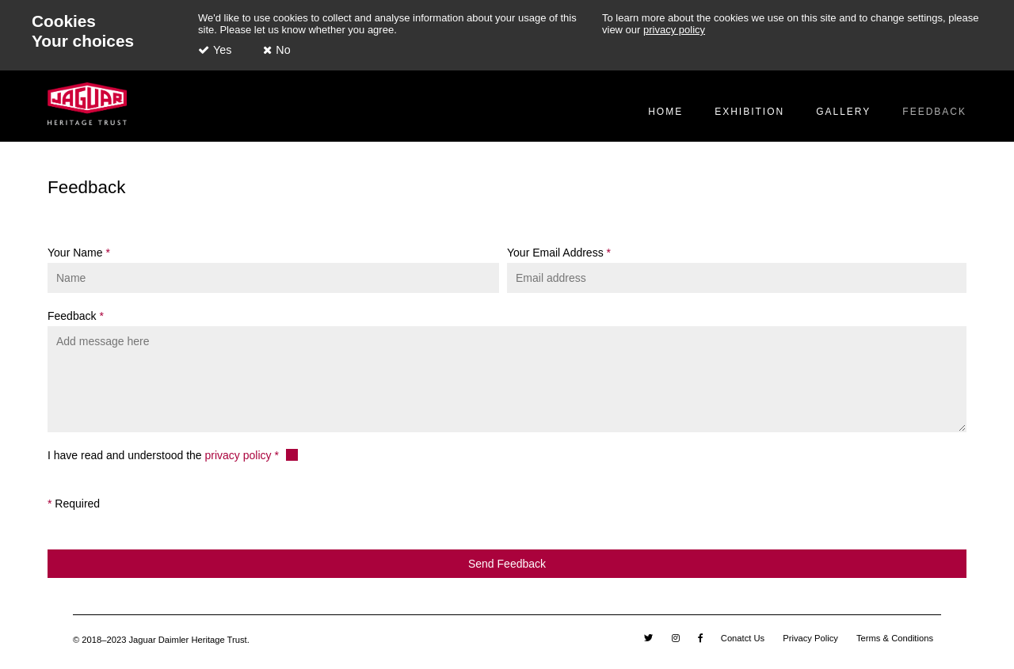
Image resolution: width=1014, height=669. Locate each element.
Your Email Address (557, 252)
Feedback (934, 111)
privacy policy (674, 30)
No (283, 50)
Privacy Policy (810, 638)
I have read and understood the (161, 455)
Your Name (76, 252)
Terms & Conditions (894, 638)
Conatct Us (742, 638)
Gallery (843, 111)
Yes (222, 50)
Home (665, 111)
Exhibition (749, 111)
